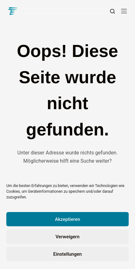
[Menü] (124, 11)
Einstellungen (67, 254)
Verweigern (67, 237)
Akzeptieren (67, 219)
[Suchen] (112, 11)
